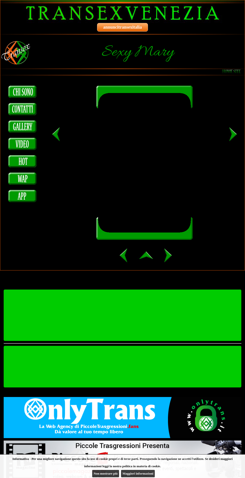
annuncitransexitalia (122, 27)
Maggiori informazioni (137, 473)
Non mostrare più (106, 473)
